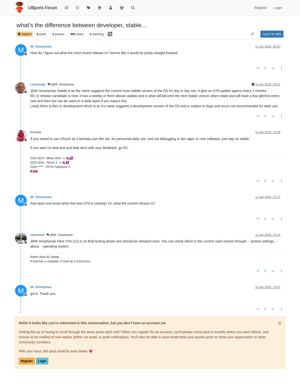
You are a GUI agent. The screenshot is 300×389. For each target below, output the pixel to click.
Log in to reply (272, 34)
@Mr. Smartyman (61, 84)
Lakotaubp (37, 84)
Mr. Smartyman (41, 46)
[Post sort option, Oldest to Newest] (253, 34)
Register (27, 361)
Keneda (35, 132)
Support (24, 34)
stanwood (37, 235)
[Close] (279, 323)
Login (42, 361)
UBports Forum (42, 7)
